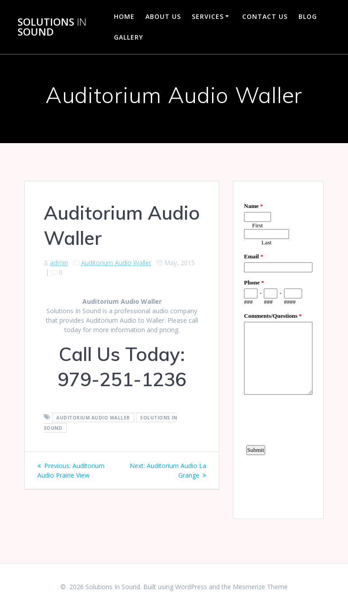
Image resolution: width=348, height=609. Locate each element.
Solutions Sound (52, 27)
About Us (163, 16)
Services (208, 16)
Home (124, 16)
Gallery (128, 37)
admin (59, 262)
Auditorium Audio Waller (116, 262)
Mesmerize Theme (260, 586)
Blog (307, 16)
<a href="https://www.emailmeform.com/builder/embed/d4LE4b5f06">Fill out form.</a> (278, 349)
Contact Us (265, 16)
